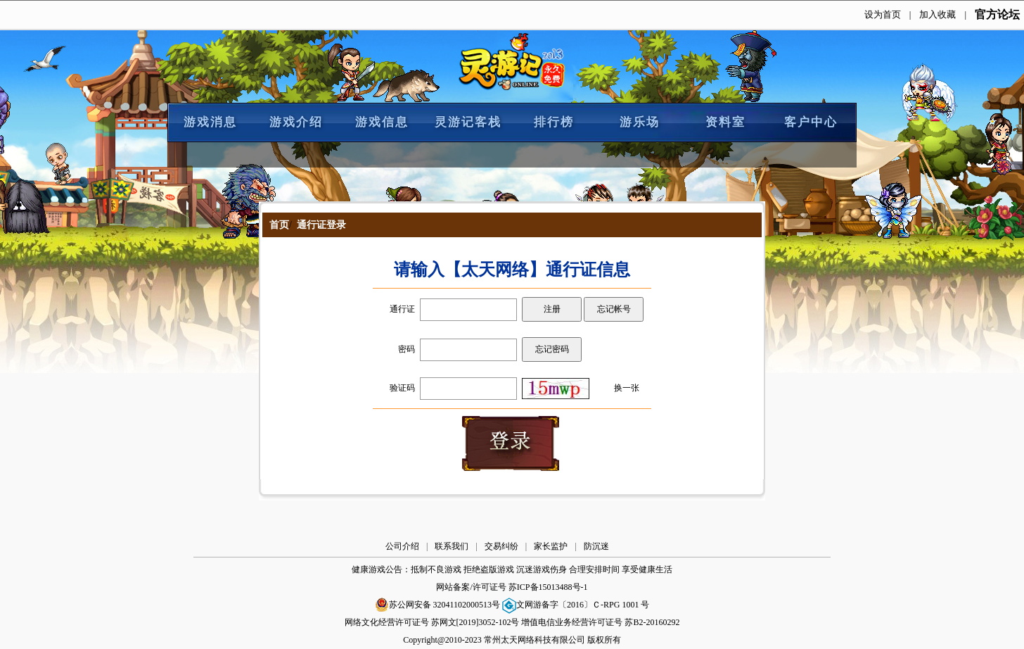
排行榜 (554, 122)
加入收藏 (937, 14)
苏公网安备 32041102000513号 (438, 605)
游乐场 (640, 122)
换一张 (626, 388)
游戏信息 (382, 122)
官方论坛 (997, 14)
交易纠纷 (501, 546)
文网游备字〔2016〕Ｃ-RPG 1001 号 (575, 605)
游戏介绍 (296, 122)
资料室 (725, 122)
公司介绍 (402, 546)
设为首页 (882, 14)
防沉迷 (596, 546)
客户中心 (811, 122)
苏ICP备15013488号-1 (548, 587)
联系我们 (451, 546)
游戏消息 (210, 122)
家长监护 (551, 546)
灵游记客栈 (468, 122)
